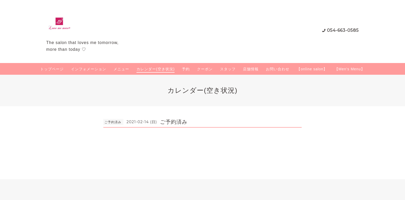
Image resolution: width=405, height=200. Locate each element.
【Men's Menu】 (350, 69)
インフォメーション (88, 69)
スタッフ (228, 69)
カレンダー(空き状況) (155, 69)
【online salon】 (312, 69)
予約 (186, 69)
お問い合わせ (277, 69)
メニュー (121, 69)
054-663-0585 (343, 30)
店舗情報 (251, 69)
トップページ (52, 69)
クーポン (205, 69)
